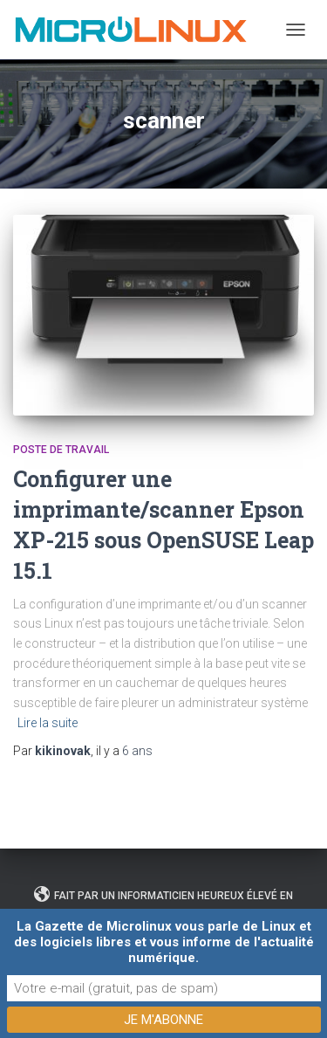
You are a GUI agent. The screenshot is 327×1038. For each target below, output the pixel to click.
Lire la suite (47, 723)
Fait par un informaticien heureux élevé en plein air (163, 902)
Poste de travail (61, 449)
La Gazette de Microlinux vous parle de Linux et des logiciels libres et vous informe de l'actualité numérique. (164, 942)
